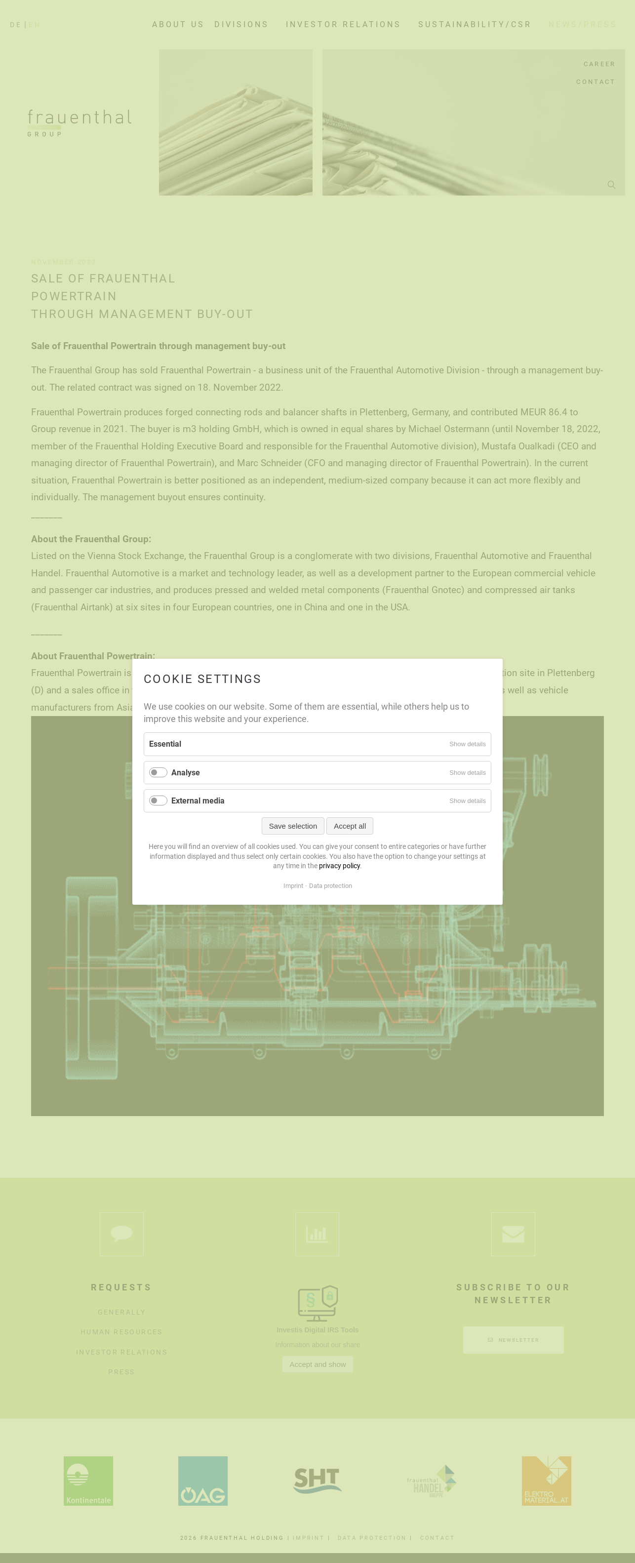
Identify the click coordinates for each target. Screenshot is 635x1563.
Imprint (293, 885)
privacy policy (339, 866)
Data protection (330, 885)
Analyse (185, 772)
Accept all (350, 826)
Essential (165, 744)
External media (198, 800)
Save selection (293, 826)
